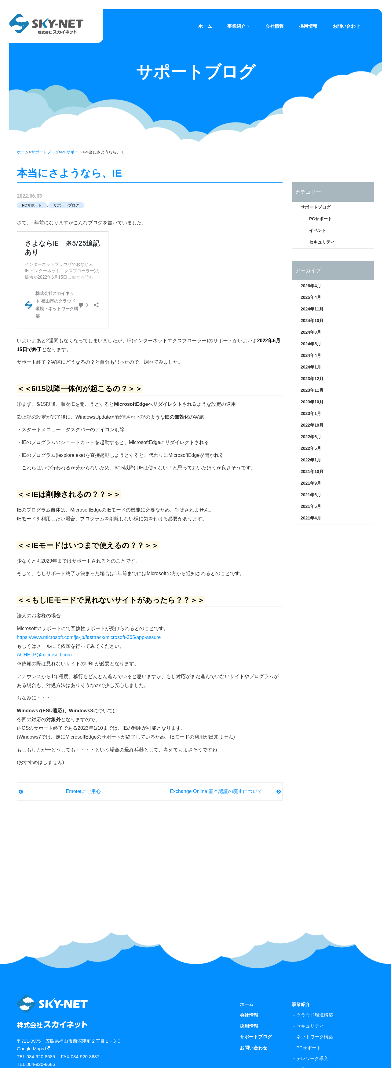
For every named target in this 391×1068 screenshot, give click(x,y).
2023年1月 (311, 413)
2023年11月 (312, 390)
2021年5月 (311, 506)
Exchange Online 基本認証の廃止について (216, 791)
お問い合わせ (346, 26)
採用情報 (308, 26)
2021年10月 (312, 471)
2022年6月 (311, 436)
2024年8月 (311, 332)
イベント (317, 230)
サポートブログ (45, 152)
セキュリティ (322, 242)
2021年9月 (311, 483)
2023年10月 (312, 401)
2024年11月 (312, 308)
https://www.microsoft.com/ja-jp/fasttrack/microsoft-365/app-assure (89, 637)
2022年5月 (311, 448)
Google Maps (33, 1048)
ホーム (205, 26)
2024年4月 (311, 355)
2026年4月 (311, 285)
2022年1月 (311, 459)
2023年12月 (312, 378)
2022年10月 (312, 425)
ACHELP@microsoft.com (44, 654)
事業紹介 (238, 26)
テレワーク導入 (312, 1058)
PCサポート (71, 152)
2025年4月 (311, 297)
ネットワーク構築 (314, 1036)
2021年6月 (311, 494)
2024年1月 (311, 367)
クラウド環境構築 (314, 1015)
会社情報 (274, 26)
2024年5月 (311, 343)
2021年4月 (311, 518)
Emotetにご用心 (83, 791)
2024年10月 (312, 320)
